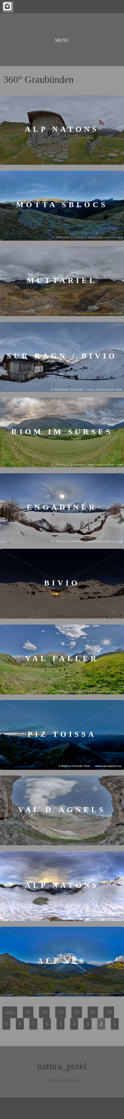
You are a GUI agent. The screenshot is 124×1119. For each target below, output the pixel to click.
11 (92, 1012)
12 (76, 1012)
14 (44, 1012)
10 (108, 1012)
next (10, 1012)
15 (28, 1012)
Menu (62, 40)
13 (60, 1012)
